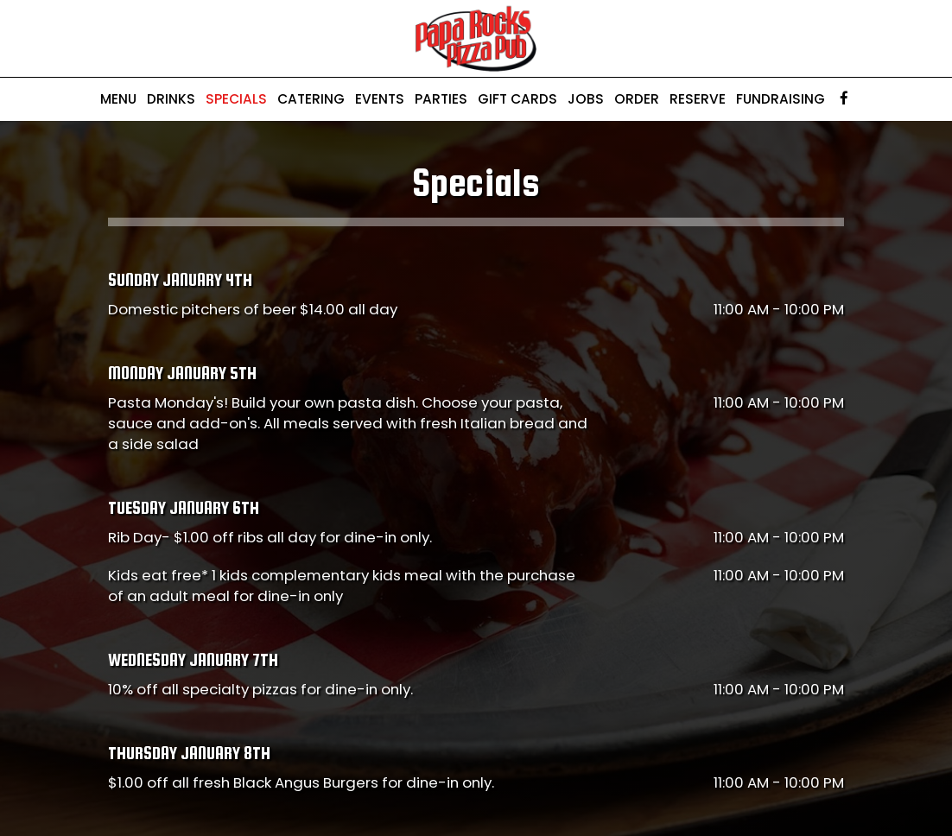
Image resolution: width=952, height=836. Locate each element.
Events (379, 99)
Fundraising (780, 99)
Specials (236, 99)
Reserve (698, 99)
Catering (311, 99)
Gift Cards (517, 99)
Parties (441, 99)
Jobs (586, 99)
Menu (118, 99)
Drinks (171, 99)
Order (636, 99)
